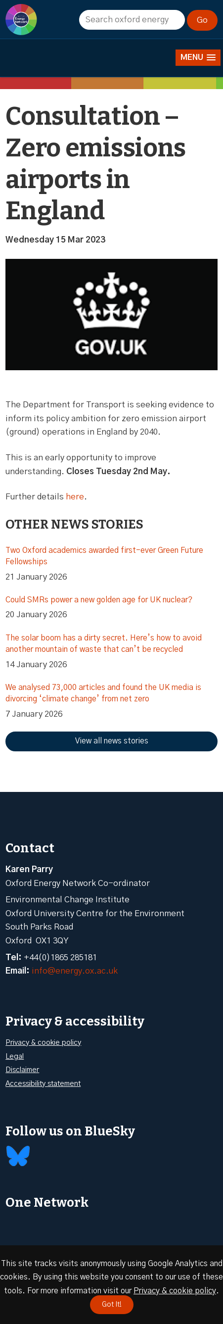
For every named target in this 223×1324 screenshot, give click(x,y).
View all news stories (111, 741)
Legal (14, 1056)
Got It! (112, 1304)
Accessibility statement (43, 1083)
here (75, 496)
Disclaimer (22, 1070)
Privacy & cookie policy (43, 1042)
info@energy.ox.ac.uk (75, 971)
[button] (198, 57)
